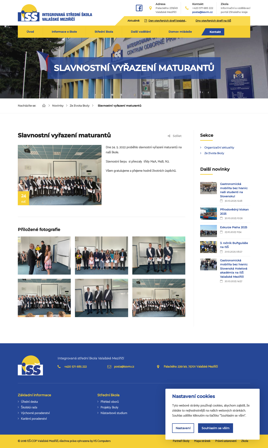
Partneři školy (181, 441)
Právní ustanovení (225, 441)
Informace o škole (64, 31)
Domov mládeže (180, 31)
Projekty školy (109, 407)
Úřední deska (29, 401)
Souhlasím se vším (215, 428)
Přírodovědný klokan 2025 (234, 211)
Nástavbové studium (113, 413)
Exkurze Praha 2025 (233, 227)
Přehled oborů (109, 401)
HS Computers (102, 441)
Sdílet (175, 136)
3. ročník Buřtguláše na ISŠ (234, 245)
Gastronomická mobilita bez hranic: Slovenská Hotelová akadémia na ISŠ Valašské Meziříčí (234, 268)
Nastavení (183, 428)
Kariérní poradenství (34, 418)
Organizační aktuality (219, 147)
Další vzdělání (141, 31)
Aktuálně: (134, 20)
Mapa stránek (202, 441)
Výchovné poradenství (35, 413)
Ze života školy (79, 105)
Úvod (30, 31)
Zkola (235, 8)
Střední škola (104, 31)
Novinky (57, 105)
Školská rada (29, 407)
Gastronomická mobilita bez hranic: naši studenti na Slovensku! (234, 190)
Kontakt (215, 32)
